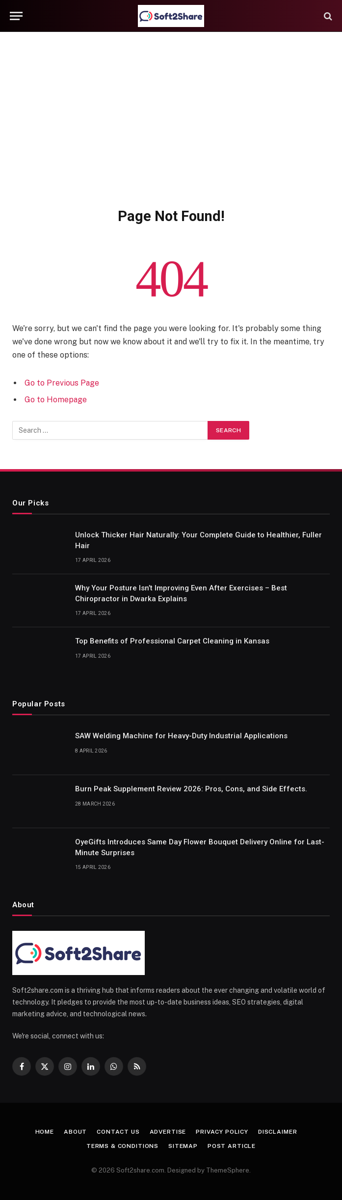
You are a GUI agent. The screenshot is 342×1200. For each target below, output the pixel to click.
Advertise (168, 1131)
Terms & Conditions (122, 1146)
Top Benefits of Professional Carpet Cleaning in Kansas (172, 641)
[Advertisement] (171, 118)
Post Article (232, 1146)
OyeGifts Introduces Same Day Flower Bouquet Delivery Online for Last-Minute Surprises (199, 847)
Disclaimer (277, 1131)
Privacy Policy (222, 1131)
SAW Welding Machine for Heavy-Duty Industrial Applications (181, 735)
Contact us (118, 1131)
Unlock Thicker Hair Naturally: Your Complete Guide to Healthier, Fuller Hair (198, 540)
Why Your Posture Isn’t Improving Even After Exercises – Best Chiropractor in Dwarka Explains (181, 593)
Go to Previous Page (62, 383)
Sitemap (183, 1146)
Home (44, 1131)
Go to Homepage (56, 399)
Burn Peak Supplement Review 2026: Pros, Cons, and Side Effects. (191, 788)
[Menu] (16, 16)
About (75, 1131)
